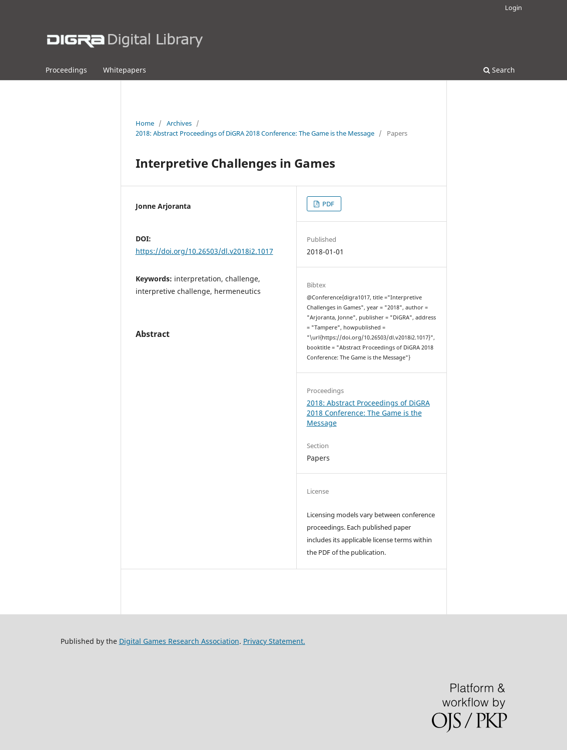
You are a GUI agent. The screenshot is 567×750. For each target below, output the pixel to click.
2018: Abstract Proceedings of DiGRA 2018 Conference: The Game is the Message (255, 133)
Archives (179, 123)
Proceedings (66, 70)
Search (499, 70)
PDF (327, 203)
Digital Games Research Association (179, 641)
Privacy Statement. (274, 641)
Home (145, 123)
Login (513, 7)
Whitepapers (124, 70)
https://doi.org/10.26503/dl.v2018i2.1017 (204, 251)
